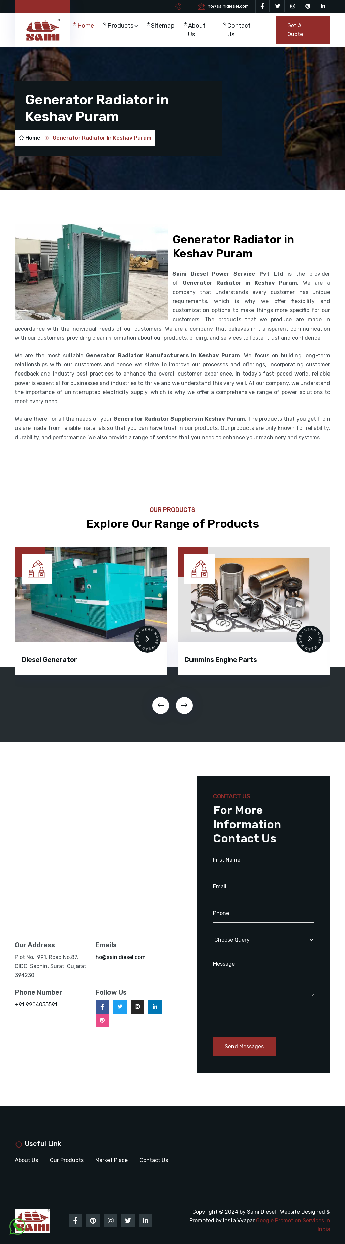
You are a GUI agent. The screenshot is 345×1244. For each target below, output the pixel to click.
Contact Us (239, 30)
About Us (197, 30)
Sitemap (163, 25)
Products (120, 25)
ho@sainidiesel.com (228, 6)
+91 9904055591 (36, 1004)
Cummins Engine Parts (220, 660)
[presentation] (160, 705)
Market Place (111, 1160)
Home (85, 25)
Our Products (67, 1160)
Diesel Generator (49, 660)
